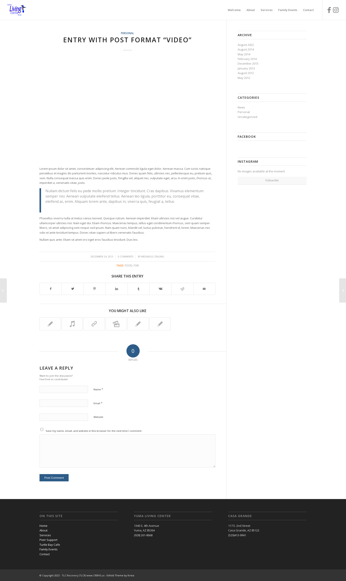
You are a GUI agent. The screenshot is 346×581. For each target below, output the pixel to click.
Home (43, 526)
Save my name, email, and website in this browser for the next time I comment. (94, 430)
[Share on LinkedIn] (116, 288)
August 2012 (246, 73)
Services (45, 535)
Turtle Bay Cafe (49, 545)
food (128, 265)
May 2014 (244, 54)
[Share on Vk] (160, 288)
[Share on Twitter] (72, 288)
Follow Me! (272, 180)
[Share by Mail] (204, 288)
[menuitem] (234, 10)
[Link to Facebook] (329, 9)
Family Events (48, 549)
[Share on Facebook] (51, 288)
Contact (44, 554)
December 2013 (248, 63)
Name (98, 389)
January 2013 (246, 68)
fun (136, 265)
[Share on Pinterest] (94, 288)
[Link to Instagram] (336, 9)
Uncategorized (247, 117)
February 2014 (247, 59)
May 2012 (244, 78)
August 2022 (246, 45)
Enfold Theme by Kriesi (120, 575)
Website (98, 417)
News (241, 107)
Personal (127, 33)
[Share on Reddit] (182, 288)
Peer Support (48, 540)
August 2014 (246, 49)
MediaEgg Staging (152, 256)
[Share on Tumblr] (138, 288)
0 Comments (125, 256)
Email (98, 403)
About (43, 530)
